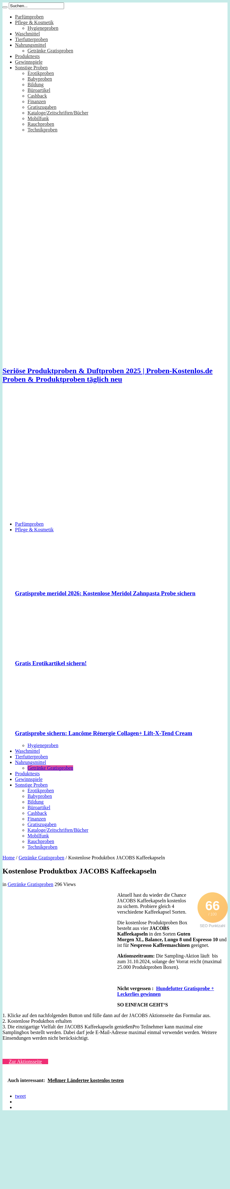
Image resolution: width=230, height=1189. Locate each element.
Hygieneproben (43, 28)
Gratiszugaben (42, 107)
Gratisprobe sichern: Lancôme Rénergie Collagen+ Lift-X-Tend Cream (103, 733)
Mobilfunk (38, 118)
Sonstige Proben (31, 67)
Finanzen (37, 101)
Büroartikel (39, 90)
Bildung (36, 84)
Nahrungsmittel (30, 45)
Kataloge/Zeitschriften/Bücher (58, 112)
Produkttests (27, 56)
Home (8, 857)
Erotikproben (41, 73)
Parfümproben (29, 16)
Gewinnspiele (28, 62)
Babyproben (40, 79)
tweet (20, 1096)
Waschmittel (27, 33)
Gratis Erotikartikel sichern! (51, 663)
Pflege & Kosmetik (34, 22)
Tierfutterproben (31, 39)
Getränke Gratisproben (50, 50)
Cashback (37, 95)
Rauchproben (41, 124)
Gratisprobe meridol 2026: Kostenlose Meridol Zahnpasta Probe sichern (105, 593)
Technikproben (43, 129)
